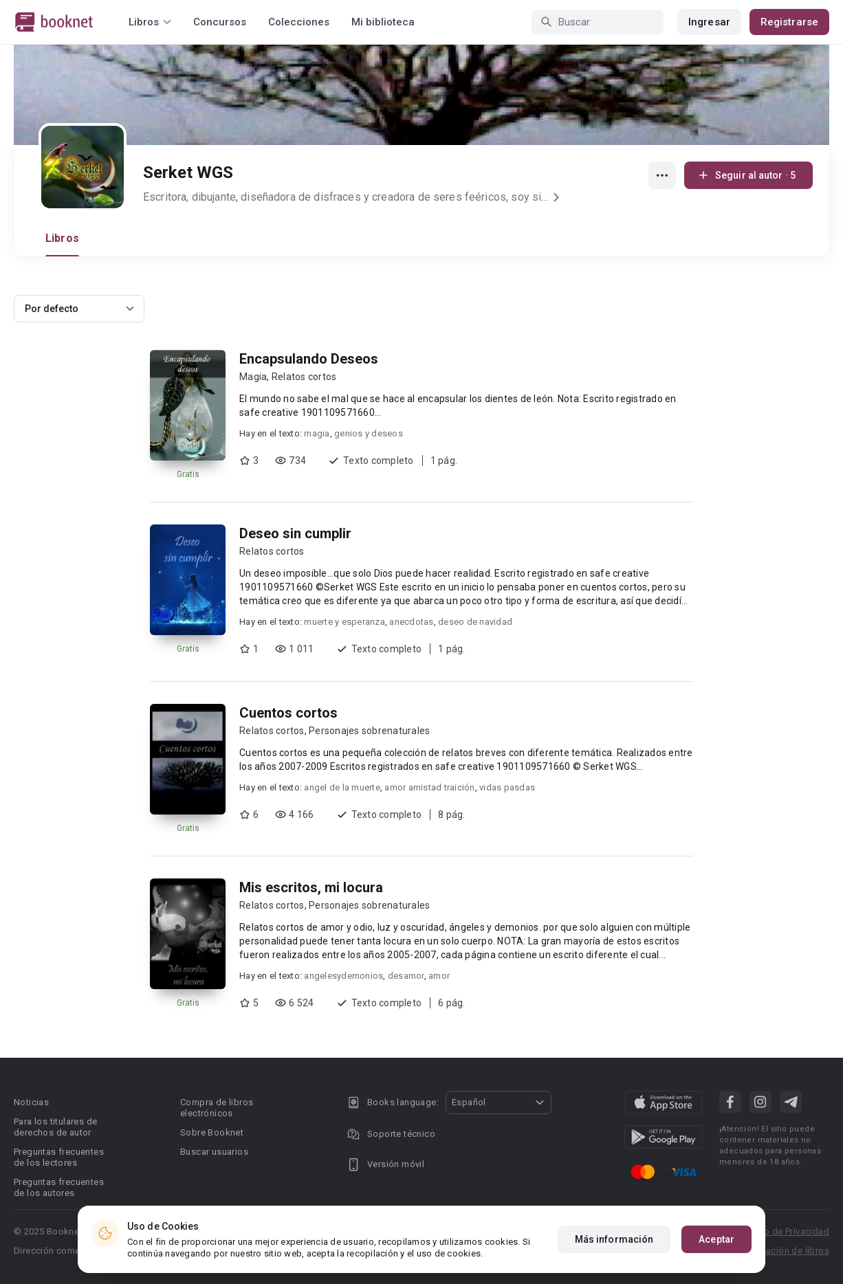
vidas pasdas (507, 787)
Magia (253, 376)
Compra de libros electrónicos (216, 1107)
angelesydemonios (343, 976)
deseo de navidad (475, 622)
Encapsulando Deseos (308, 359)
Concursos (219, 22)
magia (316, 433)
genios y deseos (368, 433)
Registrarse (789, 22)
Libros (62, 238)
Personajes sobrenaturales (369, 730)
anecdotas (411, 622)
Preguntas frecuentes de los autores (59, 1187)
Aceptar (716, 1243)
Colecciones (298, 22)
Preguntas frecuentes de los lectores (59, 1157)
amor (439, 976)
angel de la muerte (342, 787)
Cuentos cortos (288, 713)
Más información (614, 1243)
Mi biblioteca (383, 22)
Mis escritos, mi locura (311, 887)
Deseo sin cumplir (295, 533)
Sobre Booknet (211, 1132)
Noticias (31, 1102)
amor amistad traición (429, 787)
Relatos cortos (304, 376)
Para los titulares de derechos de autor (55, 1127)
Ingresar (709, 22)
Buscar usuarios (214, 1152)
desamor (406, 976)
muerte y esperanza (344, 622)
